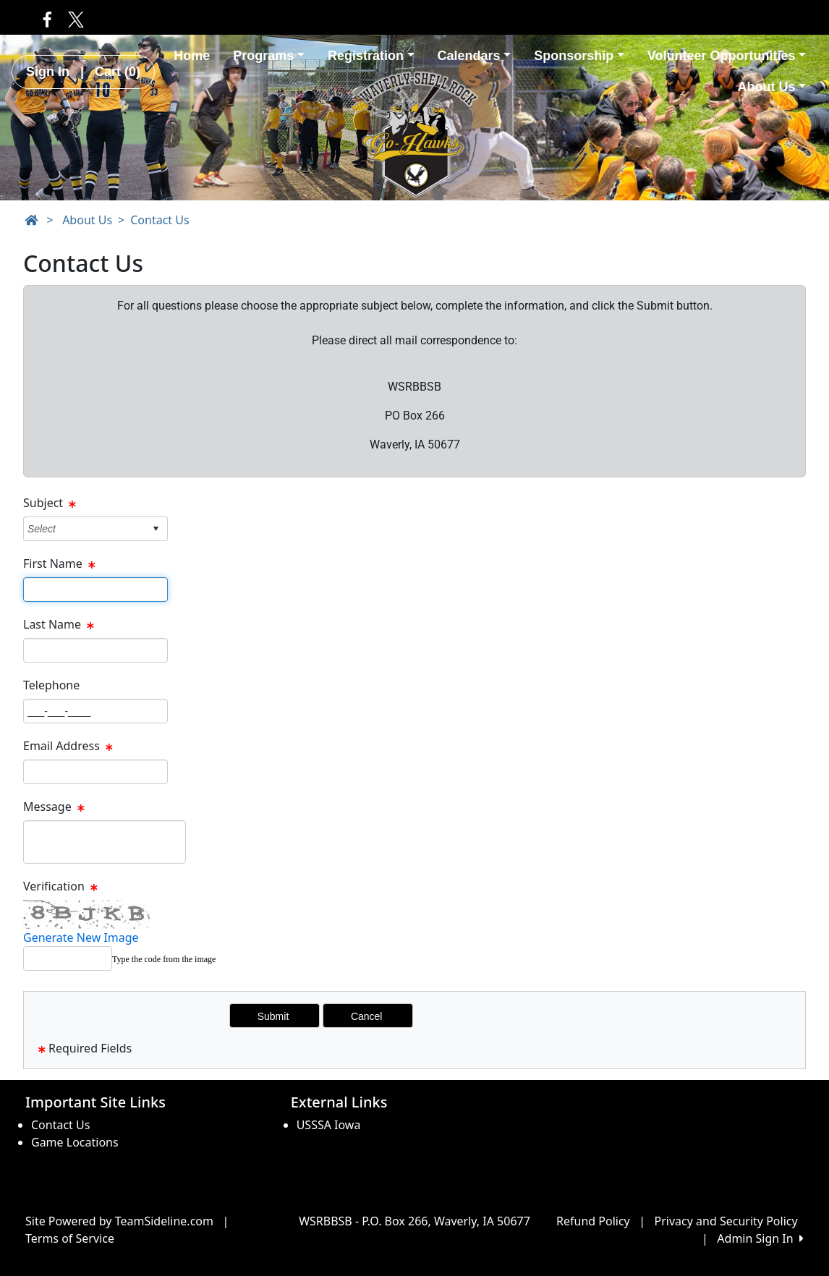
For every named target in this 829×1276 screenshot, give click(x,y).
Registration (371, 55)
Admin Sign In (760, 1238)
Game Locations (75, 1142)
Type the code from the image (164, 959)
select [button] (155, 528)
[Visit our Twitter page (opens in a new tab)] (73, 19)
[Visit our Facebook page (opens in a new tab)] (47, 19)
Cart (117, 71)
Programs (269, 55)
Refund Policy (593, 1221)
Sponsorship (579, 55)
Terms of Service (69, 1238)
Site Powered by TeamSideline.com (119, 1221)
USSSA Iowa (329, 1125)
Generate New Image (81, 937)
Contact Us (159, 220)
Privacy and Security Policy (726, 1221)
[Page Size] (95, 589)
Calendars (474, 55)
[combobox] (84, 528)
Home (192, 55)
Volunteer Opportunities (726, 55)
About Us (771, 87)
